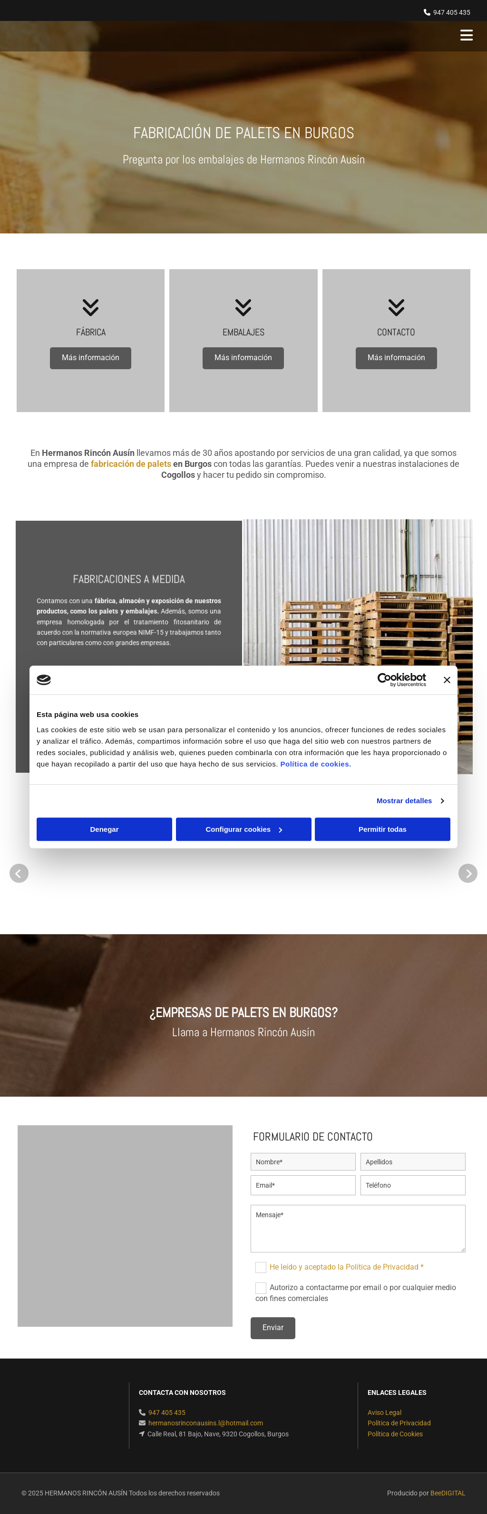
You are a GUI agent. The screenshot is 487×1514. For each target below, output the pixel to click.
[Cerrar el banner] (447, 679)
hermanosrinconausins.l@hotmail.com (205, 1423)
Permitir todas (383, 829)
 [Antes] (19, 873)
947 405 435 (451, 12)
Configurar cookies (243, 829)
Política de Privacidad (399, 1423)
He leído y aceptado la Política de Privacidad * (347, 1267)
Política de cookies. (315, 764)
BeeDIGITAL (448, 1493)
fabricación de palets (131, 464)
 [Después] (467, 873)
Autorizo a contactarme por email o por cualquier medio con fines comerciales (355, 1292)
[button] (90, 358)
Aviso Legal (384, 1412)
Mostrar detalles (404, 801)
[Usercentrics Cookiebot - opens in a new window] (384, 680)
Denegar (104, 829)
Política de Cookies (395, 1434)
